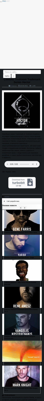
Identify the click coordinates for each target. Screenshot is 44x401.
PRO (6, 1)
